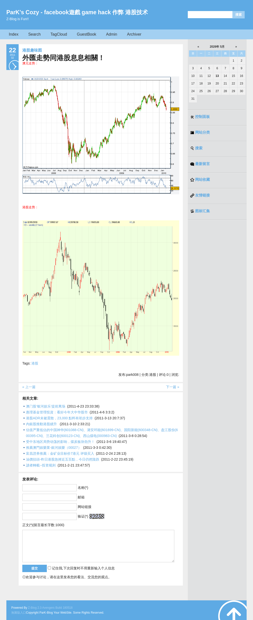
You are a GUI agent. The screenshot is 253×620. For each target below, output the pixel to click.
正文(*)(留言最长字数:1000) (43, 525)
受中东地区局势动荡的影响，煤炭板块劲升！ (60, 442)
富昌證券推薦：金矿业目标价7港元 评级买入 (60, 453)
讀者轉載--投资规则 (41, 465)
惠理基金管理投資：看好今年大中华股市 (57, 412)
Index (13, 34)
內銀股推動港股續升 (42, 424)
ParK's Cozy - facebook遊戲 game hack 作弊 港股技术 (77, 12)
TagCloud (59, 34)
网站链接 (84, 507)
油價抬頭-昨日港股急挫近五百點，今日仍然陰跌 (62, 459)
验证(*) (83, 516)
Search (34, 34)
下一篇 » (172, 387)
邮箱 (81, 497)
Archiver (134, 34)
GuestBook (86, 34)
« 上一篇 (29, 387)
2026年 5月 (217, 46)
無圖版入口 (18, 612)
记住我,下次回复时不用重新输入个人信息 (83, 568)
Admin (111, 34)
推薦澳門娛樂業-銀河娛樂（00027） (53, 448)
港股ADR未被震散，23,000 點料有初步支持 (59, 418)
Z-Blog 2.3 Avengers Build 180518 (50, 607)
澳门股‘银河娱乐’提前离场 (45, 406)
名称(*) (83, 488)
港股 (34, 363)
